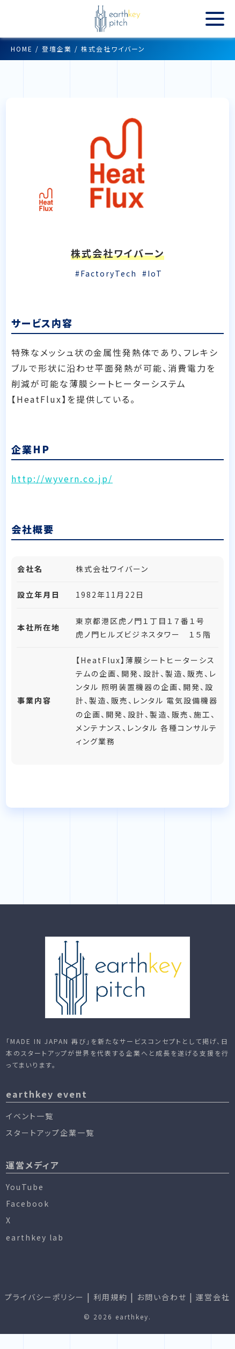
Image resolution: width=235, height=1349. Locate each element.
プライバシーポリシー (44, 1297)
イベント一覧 (30, 1116)
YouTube (25, 1186)
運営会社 (213, 1297)
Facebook (27, 1203)
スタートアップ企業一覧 (50, 1132)
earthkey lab (35, 1237)
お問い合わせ (162, 1297)
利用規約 (110, 1297)
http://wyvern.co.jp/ (62, 478)
